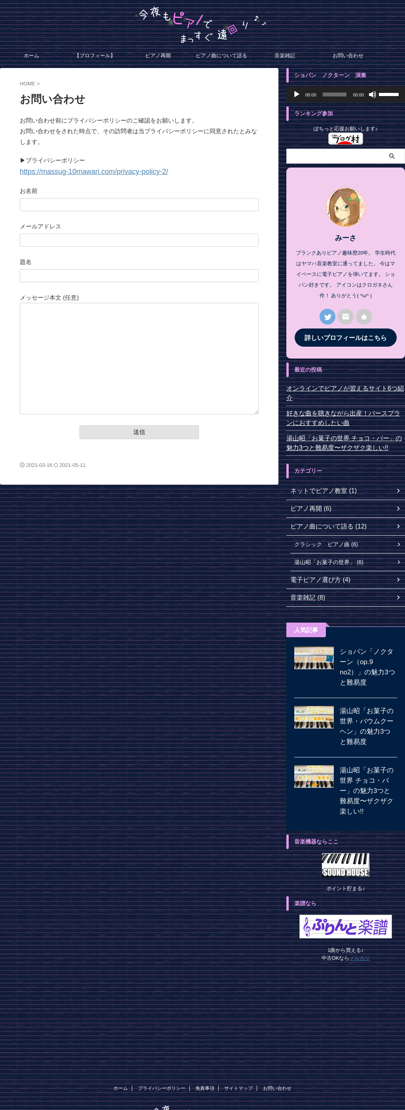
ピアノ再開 (158, 56)
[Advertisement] (345, 983)
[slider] (335, 94)
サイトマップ (238, 1057)
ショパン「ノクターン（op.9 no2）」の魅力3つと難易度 (366, 651)
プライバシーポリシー (161, 1057)
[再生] (297, 94)
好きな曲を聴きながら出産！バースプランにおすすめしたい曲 (344, 407)
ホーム (31, 56)
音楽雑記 (284, 56)
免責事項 (204, 1057)
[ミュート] (373, 94)
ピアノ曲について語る (221, 56)
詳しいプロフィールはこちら (346, 337)
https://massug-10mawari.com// (82, 171)
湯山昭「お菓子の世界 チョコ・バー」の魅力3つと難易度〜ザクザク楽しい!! (344, 432)
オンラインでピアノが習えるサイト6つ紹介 (340, 387)
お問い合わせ (348, 56)
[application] (345, 94)
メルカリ (359, 927)
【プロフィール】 (94, 56)
